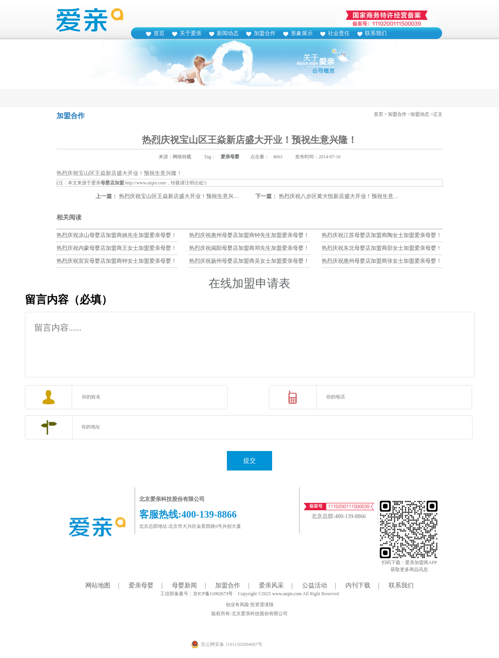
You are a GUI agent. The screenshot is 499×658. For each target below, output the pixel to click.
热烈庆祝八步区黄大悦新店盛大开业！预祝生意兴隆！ (344, 196)
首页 (159, 33)
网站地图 (97, 585)
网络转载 (182, 156)
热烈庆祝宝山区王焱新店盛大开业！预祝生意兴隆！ (181, 196)
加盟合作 (265, 33)
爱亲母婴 (230, 156)
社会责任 (339, 33)
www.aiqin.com (287, 593)
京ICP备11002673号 (213, 593)
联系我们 (376, 33)
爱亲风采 (271, 585)
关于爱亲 (191, 33)
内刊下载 (357, 585)
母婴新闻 (184, 585)
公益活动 (314, 585)
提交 (249, 460)
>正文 (436, 114)
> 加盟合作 (395, 114)
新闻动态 (228, 33)
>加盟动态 (418, 114)
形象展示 (302, 33)
